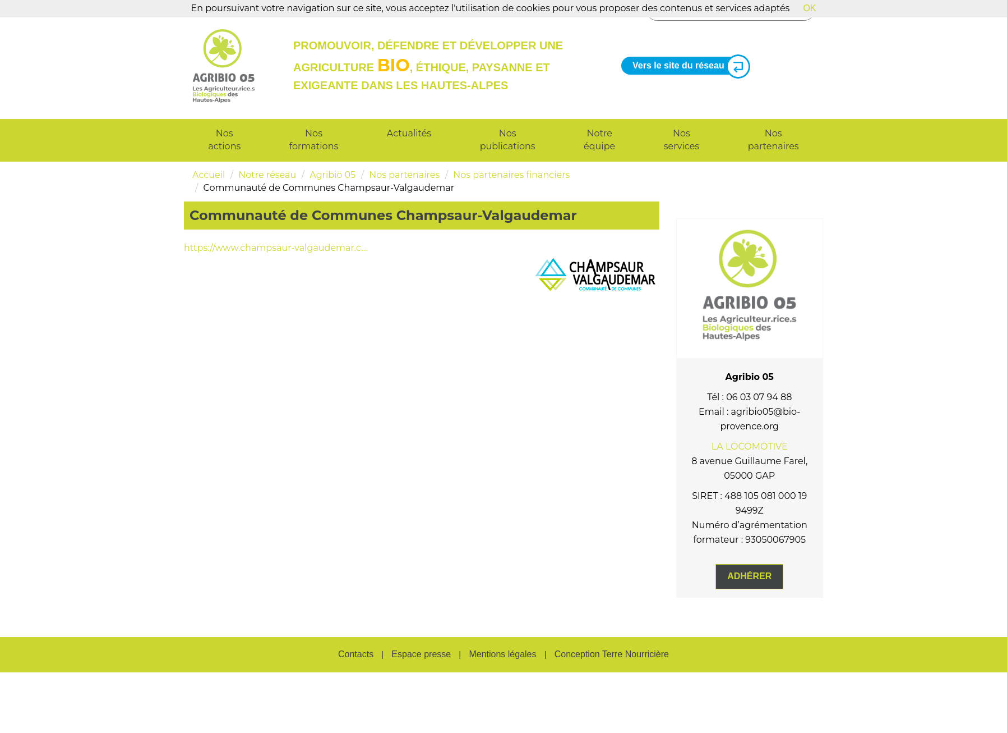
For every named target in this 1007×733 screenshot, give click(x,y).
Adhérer (749, 576)
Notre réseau (267, 174)
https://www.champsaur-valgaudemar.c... (275, 247)
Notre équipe (599, 140)
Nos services (681, 140)
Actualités (409, 133)
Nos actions (224, 140)
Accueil (208, 174)
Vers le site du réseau (686, 66)
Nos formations (313, 140)
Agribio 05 (332, 174)
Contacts (355, 654)
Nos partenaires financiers (511, 174)
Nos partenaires (773, 140)
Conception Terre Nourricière (612, 654)
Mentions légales (502, 654)
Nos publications (507, 140)
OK (809, 8)
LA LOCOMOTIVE (750, 446)
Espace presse (421, 654)
